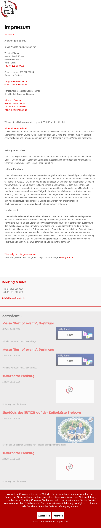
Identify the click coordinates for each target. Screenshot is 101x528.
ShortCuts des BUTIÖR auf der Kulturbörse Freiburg (41, 416)
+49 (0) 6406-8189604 (15, 103)
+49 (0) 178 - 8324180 (15, 106)
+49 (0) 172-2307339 (14, 66)
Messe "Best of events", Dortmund (28, 327)
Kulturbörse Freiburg (18, 379)
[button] (98, 9)
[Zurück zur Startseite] (9, 9)
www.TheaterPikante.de (16, 84)
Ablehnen (58, 515)
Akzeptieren (44, 515)
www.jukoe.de (66, 257)
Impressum (62, 521)
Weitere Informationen (43, 521)
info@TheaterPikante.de (16, 81)
